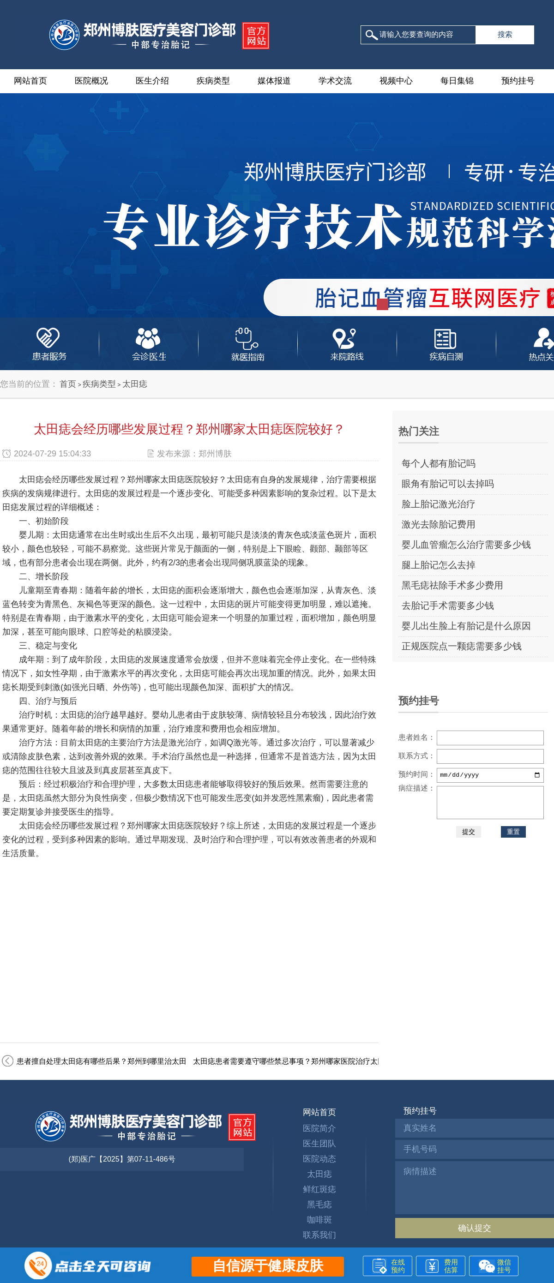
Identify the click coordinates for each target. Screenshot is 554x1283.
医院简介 (319, 1128)
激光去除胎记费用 (439, 524)
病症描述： (416, 788)
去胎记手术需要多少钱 (448, 605)
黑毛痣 (319, 1204)
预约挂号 (518, 80)
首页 (68, 384)
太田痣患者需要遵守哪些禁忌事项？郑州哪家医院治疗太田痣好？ (300, 1061)
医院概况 (91, 80)
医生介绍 (152, 80)
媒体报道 (274, 80)
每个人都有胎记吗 (439, 463)
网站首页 (30, 80)
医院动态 (319, 1158)
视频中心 (396, 80)
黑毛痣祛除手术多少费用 (452, 585)
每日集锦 (457, 80)
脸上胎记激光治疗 (439, 504)
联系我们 (319, 1235)
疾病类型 (213, 80)
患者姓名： (416, 737)
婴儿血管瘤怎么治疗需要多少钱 (466, 545)
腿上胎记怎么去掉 (439, 565)
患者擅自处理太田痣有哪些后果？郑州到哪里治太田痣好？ (113, 1061)
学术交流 (335, 80)
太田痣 (134, 384)
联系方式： (416, 756)
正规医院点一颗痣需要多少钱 (462, 646)
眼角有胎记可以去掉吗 (448, 484)
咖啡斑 (319, 1219)
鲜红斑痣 (319, 1189)
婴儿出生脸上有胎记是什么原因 (466, 626)
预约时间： (416, 774)
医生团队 (319, 1143)
